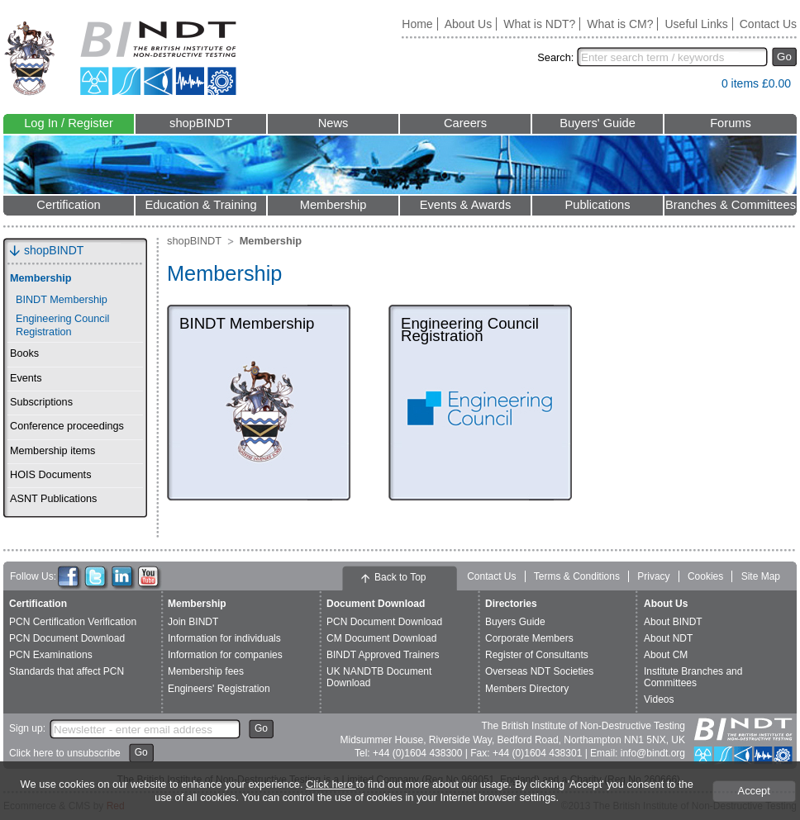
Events (26, 378)
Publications (597, 204)
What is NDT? (539, 24)
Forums (730, 123)
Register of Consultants (536, 655)
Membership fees (206, 671)
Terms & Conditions (577, 576)
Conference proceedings (67, 426)
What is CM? (620, 24)
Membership (333, 204)
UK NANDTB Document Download (378, 677)
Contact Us (768, 24)
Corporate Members (529, 638)
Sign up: (27, 728)
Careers (465, 123)
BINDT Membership (61, 300)
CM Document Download (381, 638)
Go (784, 56)
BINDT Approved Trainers (383, 655)
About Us (469, 24)
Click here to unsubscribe (65, 753)
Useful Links (695, 24)
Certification (68, 204)
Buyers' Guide (598, 123)
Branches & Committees (730, 204)
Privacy (653, 576)
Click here (330, 784)
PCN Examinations (51, 655)
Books (24, 353)
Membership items (52, 451)
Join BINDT (193, 622)
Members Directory (527, 688)
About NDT (668, 638)
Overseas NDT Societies (539, 671)
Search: (555, 57)
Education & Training (200, 204)
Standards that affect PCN (66, 671)
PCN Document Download (67, 638)
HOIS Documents (50, 475)
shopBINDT (200, 123)
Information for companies (225, 655)
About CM (666, 655)
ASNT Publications (53, 499)
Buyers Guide (515, 622)
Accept (754, 790)
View (700, 87)
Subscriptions (41, 402)
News (333, 123)
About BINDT (673, 622)
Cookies (705, 576)
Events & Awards (466, 204)
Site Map (760, 576)
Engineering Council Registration (62, 325)
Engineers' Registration (219, 688)
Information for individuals (224, 638)
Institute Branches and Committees (693, 677)
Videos (659, 699)
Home (417, 24)
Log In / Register (68, 123)
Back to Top (400, 577)
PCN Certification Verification (72, 622)
